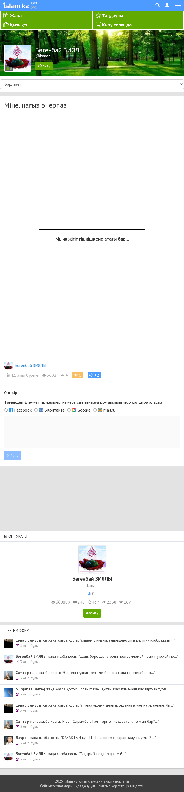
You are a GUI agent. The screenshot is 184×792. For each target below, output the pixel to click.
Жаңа (16, 15)
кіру (103, 402)
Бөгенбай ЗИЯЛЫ (25, 365)
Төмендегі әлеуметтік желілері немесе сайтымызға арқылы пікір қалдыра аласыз (83, 402)
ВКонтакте (54, 410)
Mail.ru (109, 410)
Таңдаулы (112, 15)
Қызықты (19, 25)
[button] (94, 375)
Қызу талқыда (117, 25)
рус (34, 7)
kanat (92, 585)
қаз (34, 2)
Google (84, 410)
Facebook (23, 410)
